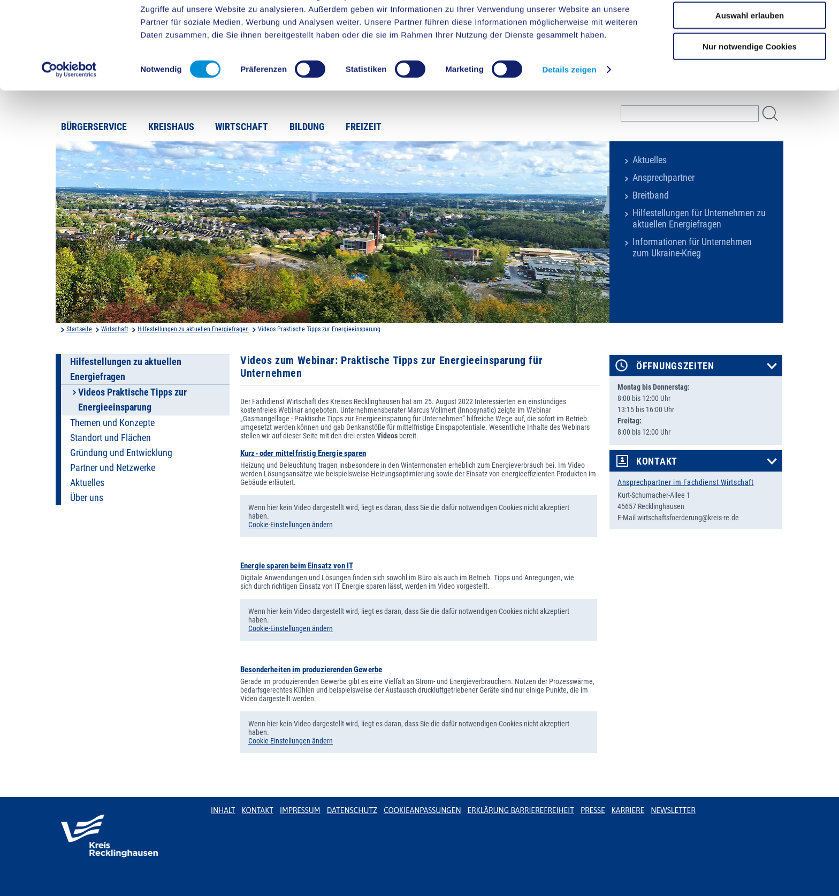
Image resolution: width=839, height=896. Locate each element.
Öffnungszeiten (675, 366)
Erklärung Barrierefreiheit (520, 810)
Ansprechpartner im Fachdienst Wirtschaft (685, 482)
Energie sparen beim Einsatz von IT (296, 566)
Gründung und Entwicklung (121, 452)
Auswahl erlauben (749, 58)
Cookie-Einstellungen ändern (290, 524)
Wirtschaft (114, 329)
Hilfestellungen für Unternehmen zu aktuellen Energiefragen (699, 219)
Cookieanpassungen (422, 810)
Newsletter (673, 810)
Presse (593, 810)
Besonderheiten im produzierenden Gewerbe (311, 669)
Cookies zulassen (749, 26)
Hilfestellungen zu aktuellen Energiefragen (193, 329)
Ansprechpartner (663, 177)
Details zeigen (569, 112)
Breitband (650, 195)
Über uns (86, 497)
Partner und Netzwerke (112, 467)
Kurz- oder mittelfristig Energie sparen (303, 453)
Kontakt (656, 461)
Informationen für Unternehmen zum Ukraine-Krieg (692, 248)
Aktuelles (649, 160)
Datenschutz (352, 810)
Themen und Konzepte (112, 422)
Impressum (300, 810)
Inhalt (223, 810)
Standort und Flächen (110, 437)
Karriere (628, 810)
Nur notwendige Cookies (750, 89)
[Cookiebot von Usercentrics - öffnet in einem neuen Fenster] (69, 112)
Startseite (79, 329)
